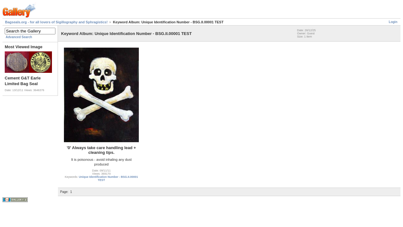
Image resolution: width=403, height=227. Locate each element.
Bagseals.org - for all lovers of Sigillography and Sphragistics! (56, 22)
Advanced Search (19, 37)
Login (393, 22)
